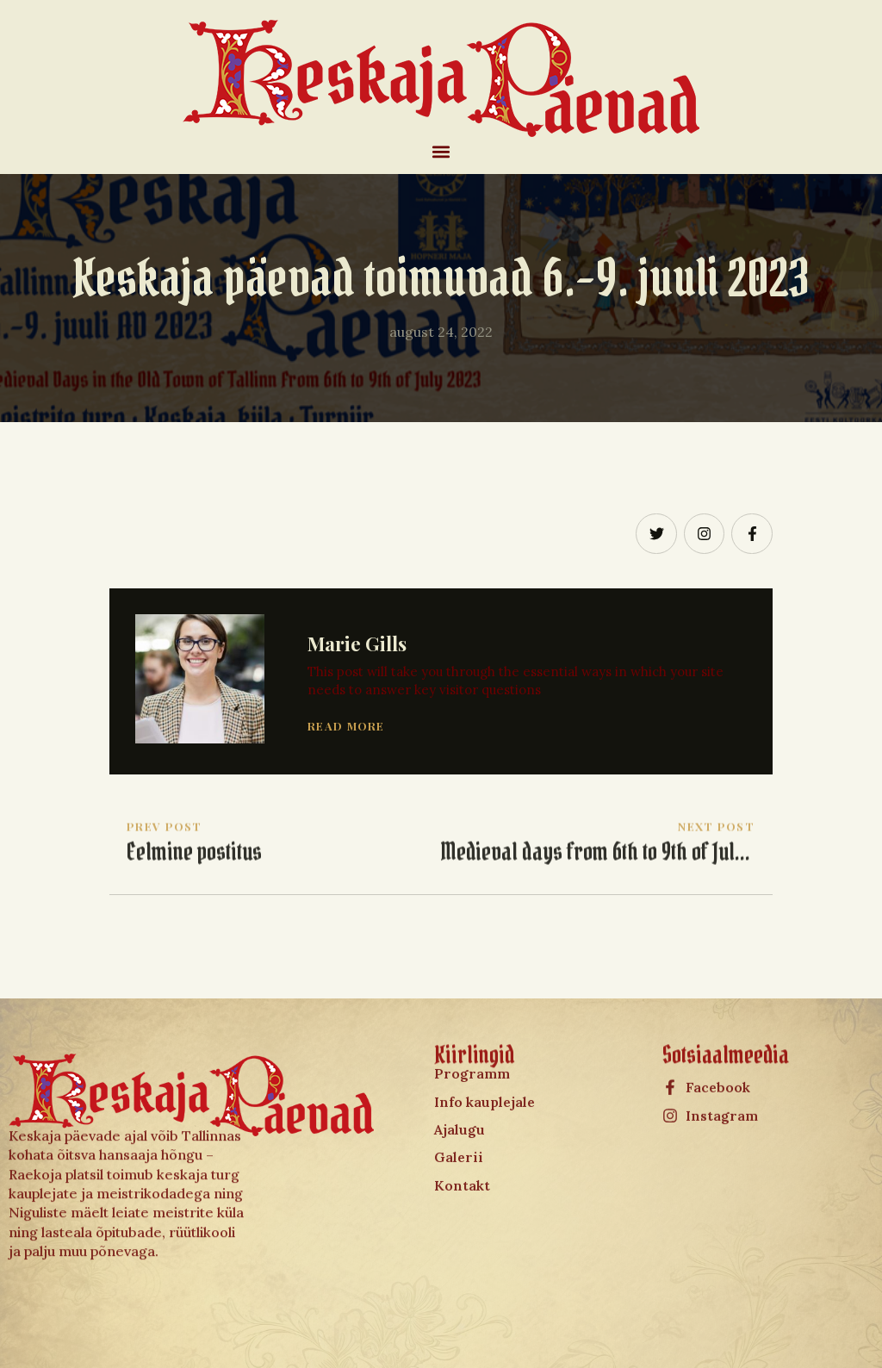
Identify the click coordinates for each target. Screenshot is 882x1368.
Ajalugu (459, 1072)
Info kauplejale (484, 1045)
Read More (346, 725)
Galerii (458, 1101)
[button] (441, 151)
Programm (472, 1016)
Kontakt (462, 1128)
